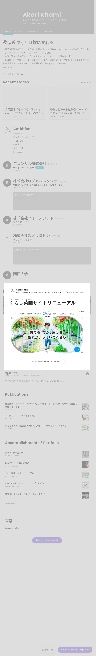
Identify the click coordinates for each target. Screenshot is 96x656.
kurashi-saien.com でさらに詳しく (47, 361)
